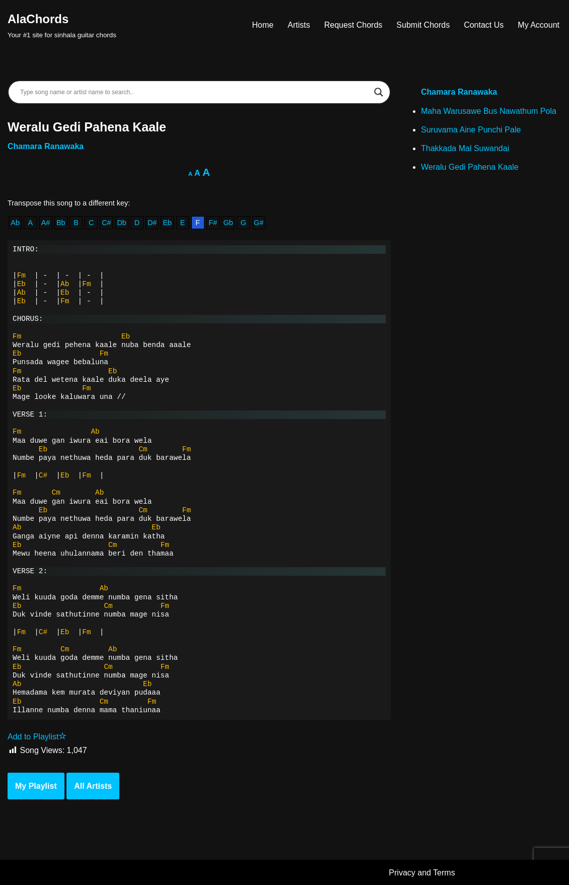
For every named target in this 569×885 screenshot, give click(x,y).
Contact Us (484, 25)
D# (152, 223)
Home (263, 25)
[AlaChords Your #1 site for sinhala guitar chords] (62, 25)
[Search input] (194, 92)
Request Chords (353, 25)
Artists (299, 25)
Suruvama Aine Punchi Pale (471, 129)
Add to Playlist (37, 736)
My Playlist (36, 786)
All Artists (93, 786)
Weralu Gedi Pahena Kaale (470, 167)
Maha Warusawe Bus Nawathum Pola (488, 111)
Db (121, 223)
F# (213, 223)
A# (45, 223)
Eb (167, 223)
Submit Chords (423, 25)
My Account (538, 25)
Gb (228, 223)
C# (106, 223)
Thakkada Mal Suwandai (465, 148)
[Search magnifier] (379, 92)
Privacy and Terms (422, 872)
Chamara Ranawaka (46, 146)
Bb (60, 223)
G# (258, 223)
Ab (15, 223)
